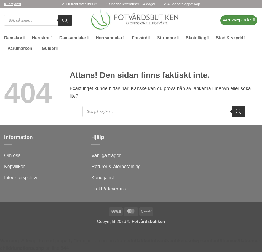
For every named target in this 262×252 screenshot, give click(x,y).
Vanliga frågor (106, 155)
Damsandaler (74, 37)
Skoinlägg (197, 37)
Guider (50, 48)
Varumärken (21, 48)
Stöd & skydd (231, 37)
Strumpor (168, 37)
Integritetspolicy (20, 177)
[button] (238, 20)
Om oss (12, 155)
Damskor (14, 37)
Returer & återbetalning (116, 166)
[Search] (65, 20)
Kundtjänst (102, 177)
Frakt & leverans (108, 189)
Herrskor (42, 37)
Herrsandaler (110, 37)
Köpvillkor (14, 166)
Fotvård (141, 37)
